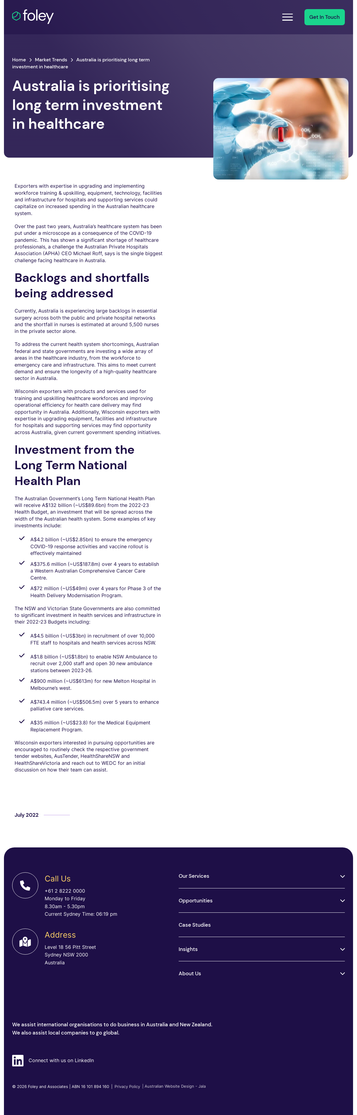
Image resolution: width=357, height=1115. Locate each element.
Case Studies (195, 925)
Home (19, 59)
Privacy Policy (125, 1086)
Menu (286, 17)
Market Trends (51, 59)
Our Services (194, 876)
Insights (188, 949)
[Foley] (42, 17)
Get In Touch (324, 17)
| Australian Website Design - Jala (174, 1086)
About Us (190, 973)
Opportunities (196, 900)
